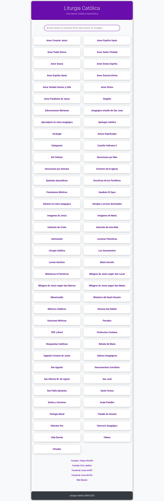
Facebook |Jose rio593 (82, 470)
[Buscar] (82, 28)
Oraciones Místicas (56, 320)
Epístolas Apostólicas (57, 180)
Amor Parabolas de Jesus (57, 99)
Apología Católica (107, 122)
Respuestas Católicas (57, 344)
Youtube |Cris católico (82, 465)
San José (107, 379)
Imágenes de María (107, 215)
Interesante (57, 239)
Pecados (107, 320)
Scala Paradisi (107, 402)
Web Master (82, 480)
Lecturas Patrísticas (107, 239)
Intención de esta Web (107, 227)
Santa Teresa (107, 390)
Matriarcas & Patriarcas (57, 274)
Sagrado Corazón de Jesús (57, 355)
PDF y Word (57, 332)
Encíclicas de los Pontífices (107, 180)
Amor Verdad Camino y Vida (57, 87)
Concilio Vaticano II (107, 145)
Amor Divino (107, 87)
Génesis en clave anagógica (57, 204)
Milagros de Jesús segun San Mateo (107, 285)
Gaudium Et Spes (107, 192)
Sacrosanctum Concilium (107, 367)
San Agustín (57, 367)
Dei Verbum (57, 157)
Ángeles (107, 99)
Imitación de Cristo (56, 227)
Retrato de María (107, 344)
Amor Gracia (57, 64)
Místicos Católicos (57, 309)
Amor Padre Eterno (56, 52)
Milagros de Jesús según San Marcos (57, 285)
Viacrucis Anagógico (107, 425)
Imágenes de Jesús (57, 215)
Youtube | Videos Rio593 (82, 461)
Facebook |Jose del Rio (81, 475)
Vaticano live (56, 425)
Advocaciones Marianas (57, 110)
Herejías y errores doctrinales (107, 204)
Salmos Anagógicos (107, 355)
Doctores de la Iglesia (107, 169)
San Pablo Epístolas (57, 390)
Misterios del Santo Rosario (107, 297)
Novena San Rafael (107, 309)
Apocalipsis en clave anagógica (56, 122)
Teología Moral (56, 414)
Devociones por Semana (57, 169)
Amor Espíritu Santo (107, 40)
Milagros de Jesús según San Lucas (107, 274)
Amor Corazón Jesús (57, 40)
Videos (107, 437)
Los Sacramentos (107, 250)
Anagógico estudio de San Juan (107, 110)
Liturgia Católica (57, 250)
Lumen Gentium (57, 262)
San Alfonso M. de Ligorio (57, 379)
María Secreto (107, 262)
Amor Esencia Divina (107, 75)
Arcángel (56, 134)
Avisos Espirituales (107, 134)
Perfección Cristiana (107, 332)
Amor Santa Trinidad (107, 52)
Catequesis (56, 145)
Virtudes (57, 449)
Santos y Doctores (57, 402)
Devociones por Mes (107, 157)
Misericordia (57, 297)
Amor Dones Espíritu (107, 64)
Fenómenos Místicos (57, 192)
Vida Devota (57, 437)
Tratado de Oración (107, 414)
